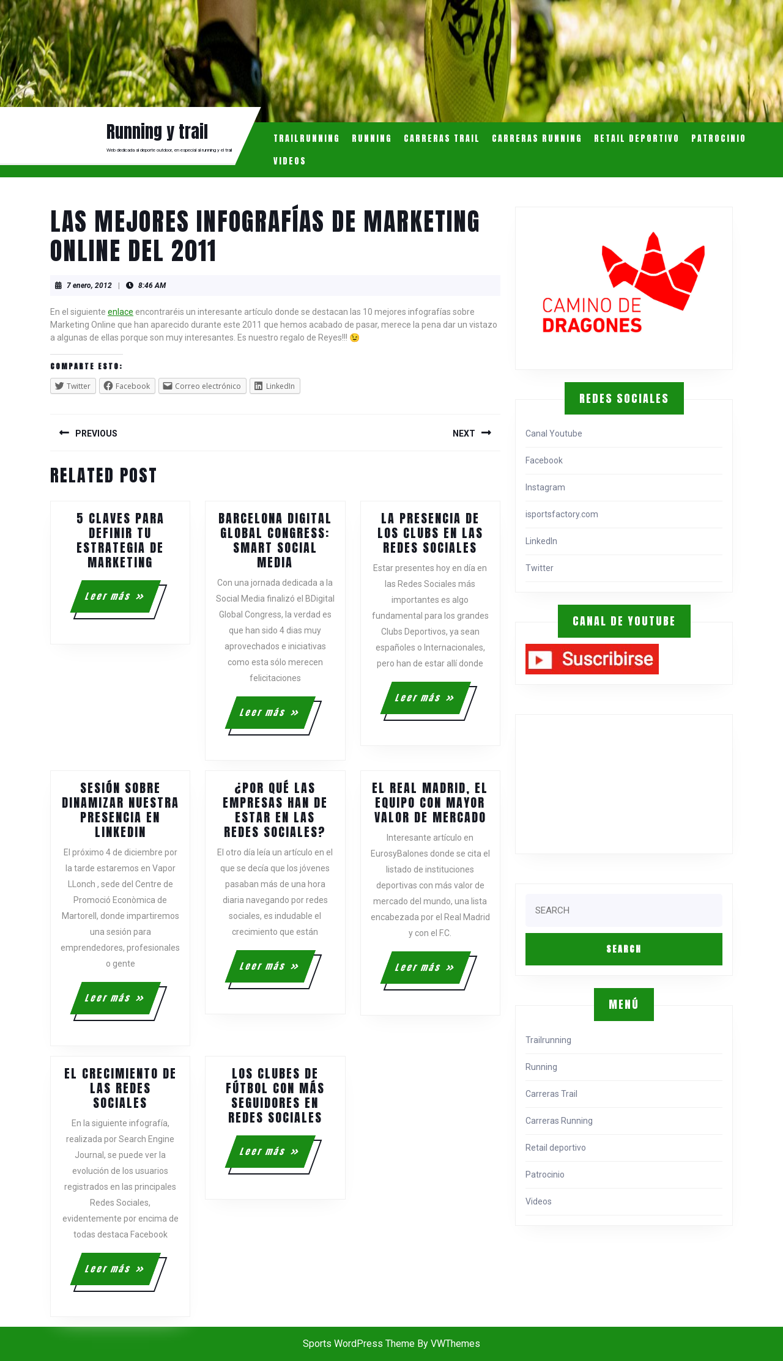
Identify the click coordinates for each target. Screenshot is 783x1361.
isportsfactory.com (561, 514)
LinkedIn (541, 541)
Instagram (545, 487)
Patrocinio (718, 138)
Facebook (544, 460)
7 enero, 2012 (89, 285)
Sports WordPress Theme (359, 1343)
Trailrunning (306, 138)
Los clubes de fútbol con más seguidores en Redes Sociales (275, 1095)
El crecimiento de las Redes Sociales (120, 1088)
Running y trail (157, 131)
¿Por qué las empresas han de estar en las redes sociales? (275, 809)
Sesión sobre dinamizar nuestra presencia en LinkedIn (120, 809)
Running (372, 138)
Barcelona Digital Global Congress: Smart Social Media (275, 540)
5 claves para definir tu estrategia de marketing (120, 540)
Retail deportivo (637, 138)
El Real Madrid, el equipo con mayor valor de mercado (430, 802)
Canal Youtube (553, 433)
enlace (120, 312)
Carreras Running (537, 138)
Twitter (539, 568)
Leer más (122, 601)
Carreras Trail (442, 138)
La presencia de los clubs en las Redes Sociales (430, 533)
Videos (289, 161)
